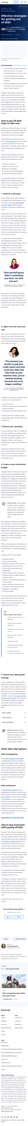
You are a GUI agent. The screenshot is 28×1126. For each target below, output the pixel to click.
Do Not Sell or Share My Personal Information (11, 1049)
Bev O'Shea (22, 29)
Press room (4, 1024)
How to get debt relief (16, 818)
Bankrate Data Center (6, 1027)
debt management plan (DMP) (14, 758)
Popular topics (18, 1024)
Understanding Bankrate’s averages (9, 1055)
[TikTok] (17, 1117)
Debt (10, 8)
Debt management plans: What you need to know (13, 994)
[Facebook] (2, 1117)
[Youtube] (14, 1117)
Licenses (3, 1069)
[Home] (5, 2)
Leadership (3, 1021)
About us (3, 1017)
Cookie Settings (5, 1045)
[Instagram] (8, 1117)
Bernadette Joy (11, 141)
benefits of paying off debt (11, 841)
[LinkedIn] (11, 1117)
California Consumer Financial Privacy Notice (11, 1066)
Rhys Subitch (9, 29)
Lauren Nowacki (15, 27)
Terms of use (4, 1059)
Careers (3, 1031)
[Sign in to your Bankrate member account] (16, 2)
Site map (3, 1034)
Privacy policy (4, 1042)
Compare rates (18, 1017)
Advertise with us (19, 1027)
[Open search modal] (22, 2)
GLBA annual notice (5, 1062)
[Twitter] (5, 1117)
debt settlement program (10, 790)
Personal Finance (4, 8)
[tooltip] (24, 909)
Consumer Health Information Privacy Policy (11, 1052)
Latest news (18, 1021)
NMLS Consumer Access (7, 1108)
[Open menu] (25, 2)
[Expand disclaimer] (26, 38)
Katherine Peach (8, 999)
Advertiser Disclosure (23, 6)
